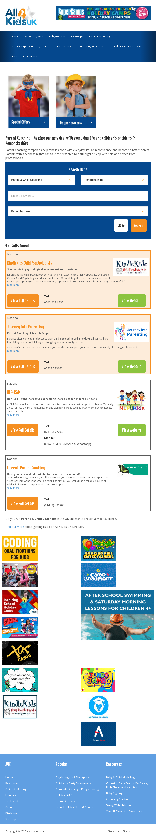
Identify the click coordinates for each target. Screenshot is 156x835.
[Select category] (41, 180)
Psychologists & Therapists (72, 777)
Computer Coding (99, 36)
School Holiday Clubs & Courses (75, 807)
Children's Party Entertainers (73, 783)
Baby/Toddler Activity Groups (66, 36)
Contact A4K (30, 56)
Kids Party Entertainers (93, 46)
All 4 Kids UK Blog (15, 789)
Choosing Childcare (118, 799)
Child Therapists (64, 46)
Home (15, 36)
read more (13, 285)
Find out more (14, 527)
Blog (14, 56)
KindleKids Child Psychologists (29, 263)
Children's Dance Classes (126, 46)
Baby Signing (114, 793)
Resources (12, 783)
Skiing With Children (118, 805)
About (9, 807)
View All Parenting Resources (124, 811)
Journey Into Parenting (25, 326)
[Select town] (78, 211)
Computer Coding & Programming (77, 789)
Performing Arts (34, 36)
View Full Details (23, 300)
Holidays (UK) (64, 795)
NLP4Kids (13, 392)
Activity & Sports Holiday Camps (30, 46)
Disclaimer (12, 813)
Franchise (11, 795)
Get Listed (11, 801)
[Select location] (114, 180)
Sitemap (10, 819)
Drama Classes (65, 801)
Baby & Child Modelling (120, 777)
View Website (131, 300)
